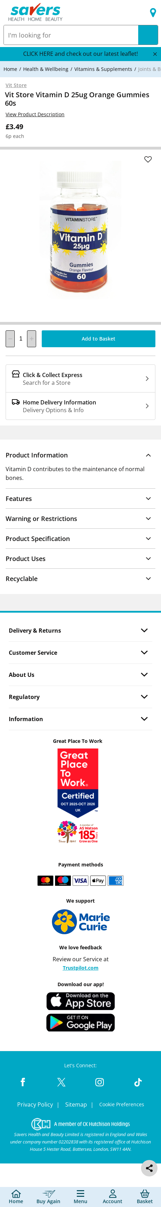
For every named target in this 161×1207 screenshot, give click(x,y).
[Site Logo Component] (35, 12)
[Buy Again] (48, 1197)
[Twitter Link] (61, 1082)
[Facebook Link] (23, 1082)
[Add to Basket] (98, 338)
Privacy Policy (35, 1104)
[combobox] (71, 35)
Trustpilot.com (81, 967)
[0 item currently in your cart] (145, 1197)
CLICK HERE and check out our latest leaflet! (80, 54)
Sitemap (76, 1104)
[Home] (10, 69)
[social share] (149, 1168)
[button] (80, 455)
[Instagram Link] (99, 1082)
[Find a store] (153, 12)
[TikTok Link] (138, 1082)
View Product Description (35, 114)
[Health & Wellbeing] (45, 69)
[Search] (148, 35)
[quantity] (21, 339)
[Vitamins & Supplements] (103, 69)
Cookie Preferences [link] (121, 1104)
